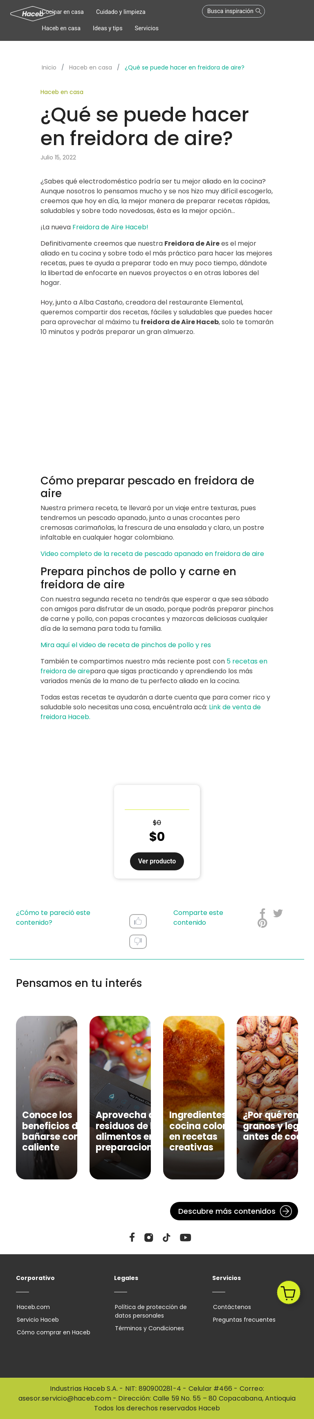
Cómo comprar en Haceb (53, 1332)
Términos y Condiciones (148, 1328)
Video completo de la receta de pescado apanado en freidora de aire (152, 553)
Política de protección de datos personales (150, 1311)
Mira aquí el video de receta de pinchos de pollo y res (125, 645)
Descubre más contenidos (227, 1211)
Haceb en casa (90, 67)
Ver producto (157, 861)
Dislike (138, 941)
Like (138, 921)
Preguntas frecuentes (243, 1320)
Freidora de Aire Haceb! (110, 227)
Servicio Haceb (37, 1320)
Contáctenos (231, 1307)
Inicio (49, 67)
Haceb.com (32, 1307)
